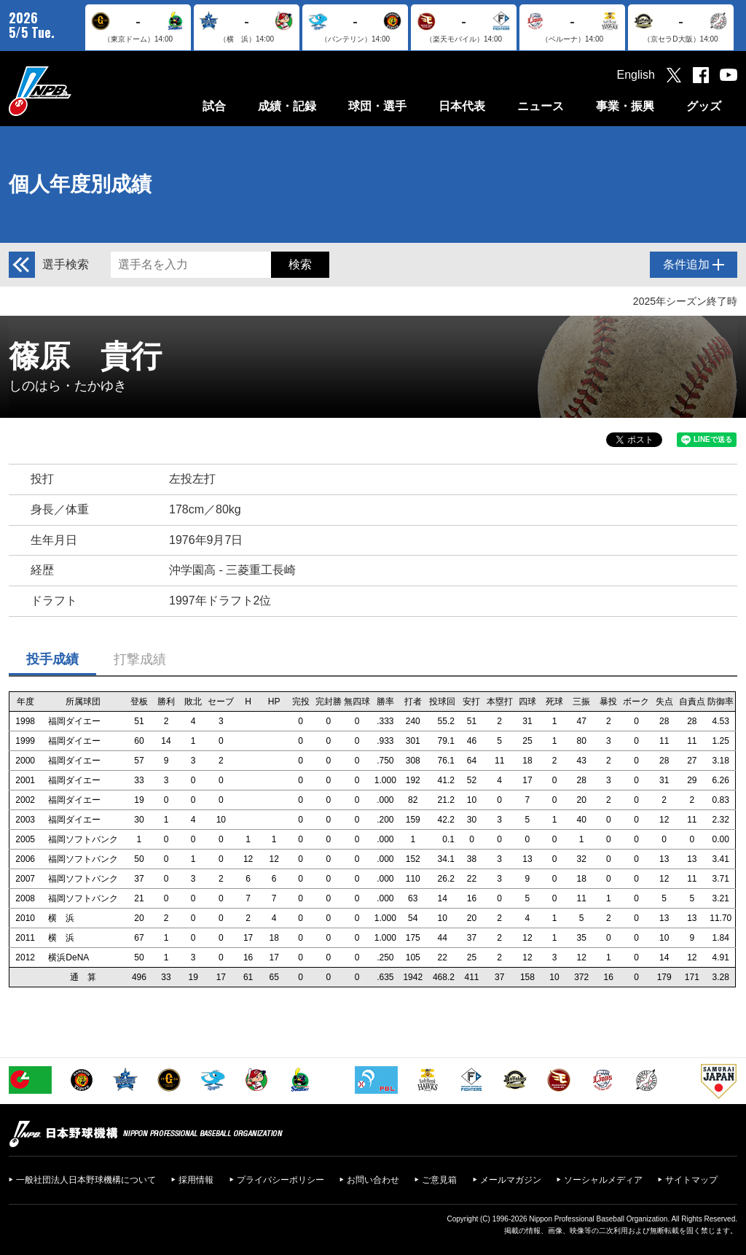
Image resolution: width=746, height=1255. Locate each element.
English (636, 75)
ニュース (540, 106)
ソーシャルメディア (603, 1180)
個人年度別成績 (80, 184)
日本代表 (462, 106)
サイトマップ (691, 1180)
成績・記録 (287, 106)
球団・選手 (377, 106)
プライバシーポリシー (280, 1180)
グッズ (703, 106)
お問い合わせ (373, 1180)
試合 (214, 106)
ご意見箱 (439, 1180)
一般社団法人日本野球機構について (86, 1180)
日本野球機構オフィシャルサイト (76, 90)
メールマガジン (510, 1180)
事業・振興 (625, 106)
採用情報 (195, 1180)
